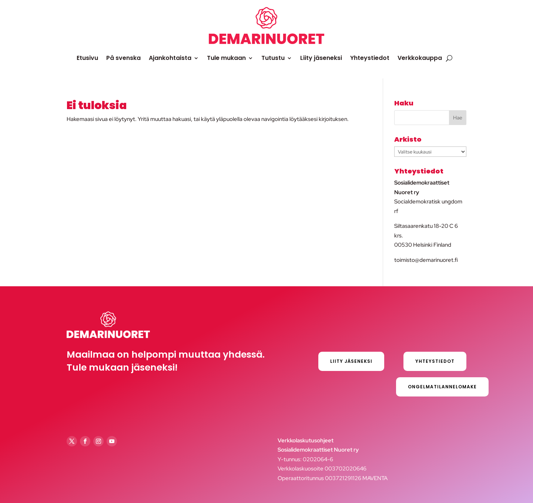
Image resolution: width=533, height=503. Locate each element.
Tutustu (273, 58)
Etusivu (87, 58)
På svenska (123, 58)
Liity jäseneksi (321, 58)
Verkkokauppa (420, 58)
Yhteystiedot (369, 58)
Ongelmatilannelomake (442, 387)
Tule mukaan (226, 58)
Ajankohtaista (170, 58)
